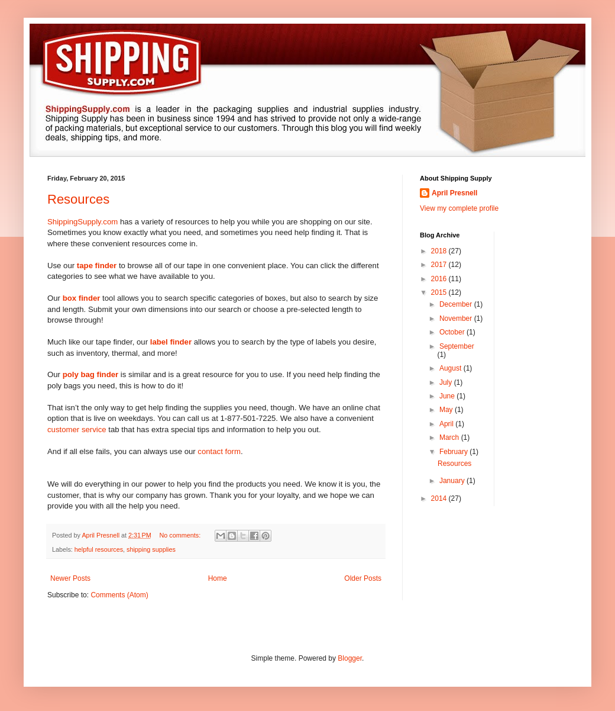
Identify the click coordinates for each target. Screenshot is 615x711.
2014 (440, 498)
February (454, 452)
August (451, 368)
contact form (219, 451)
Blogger (350, 658)
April (447, 424)
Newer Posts (70, 578)
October (453, 332)
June (448, 396)
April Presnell (454, 193)
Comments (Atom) (119, 595)
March (450, 437)
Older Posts (362, 578)
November (456, 318)
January (453, 481)
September (456, 346)
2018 (440, 251)
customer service (76, 429)
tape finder (96, 265)
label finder (171, 341)
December (456, 304)
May (447, 410)
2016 (440, 279)
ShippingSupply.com (82, 221)
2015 (440, 292)
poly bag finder (91, 374)
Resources (78, 199)
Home (217, 578)
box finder (82, 298)
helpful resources (99, 549)
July (446, 382)
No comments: (181, 535)
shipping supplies (151, 549)
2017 (440, 264)
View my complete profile (459, 208)
